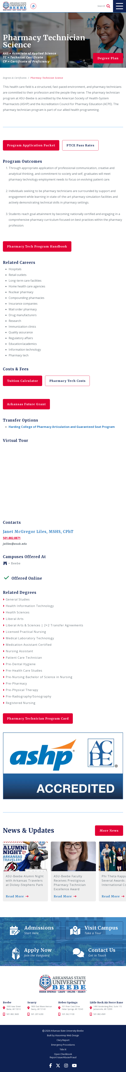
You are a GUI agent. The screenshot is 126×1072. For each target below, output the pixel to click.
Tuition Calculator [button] (22, 381)
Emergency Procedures (63, 1044)
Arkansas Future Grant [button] (26, 404)
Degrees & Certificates (15, 77)
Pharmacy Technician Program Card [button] (38, 718)
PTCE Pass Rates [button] (81, 145)
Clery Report (63, 1040)
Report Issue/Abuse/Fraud (63, 1057)
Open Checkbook (63, 1054)
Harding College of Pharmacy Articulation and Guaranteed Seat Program (62, 427)
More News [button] (109, 830)
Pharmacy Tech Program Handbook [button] (37, 246)
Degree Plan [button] (108, 58)
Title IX (63, 1049)
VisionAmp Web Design (67, 1035)
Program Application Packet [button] (31, 145)
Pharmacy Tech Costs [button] (68, 381)
